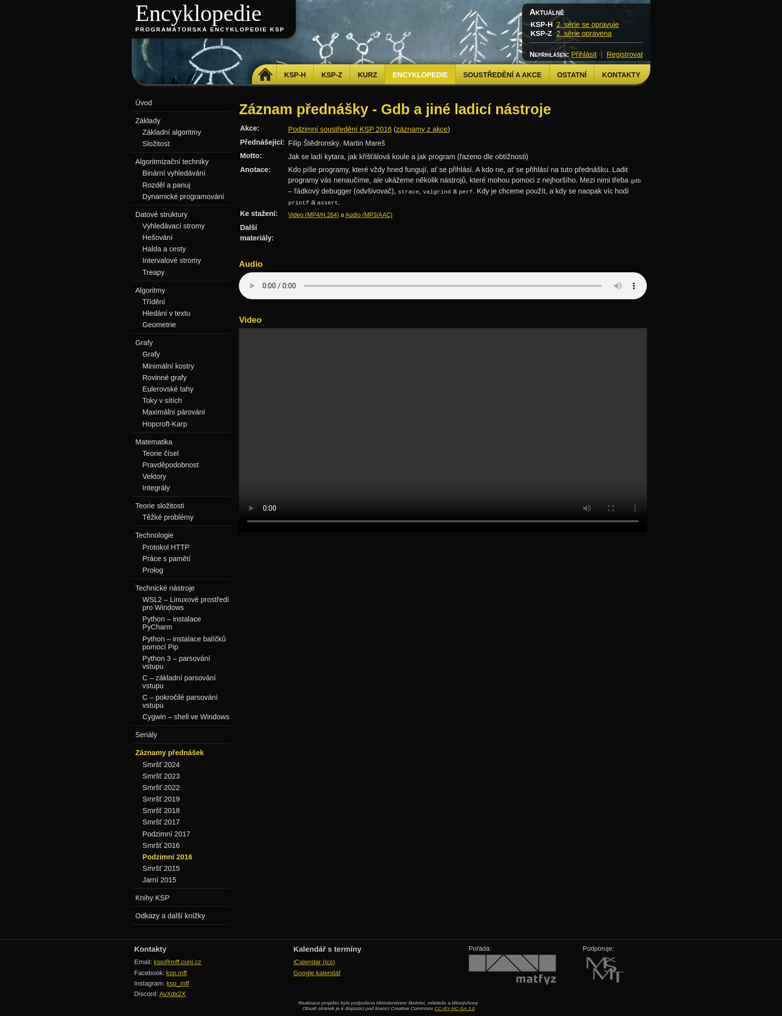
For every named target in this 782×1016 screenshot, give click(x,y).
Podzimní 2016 (168, 857)
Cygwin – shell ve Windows (186, 717)
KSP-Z (331, 75)
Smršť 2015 (161, 868)
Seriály (146, 735)
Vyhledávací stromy (174, 226)
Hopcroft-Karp (165, 424)
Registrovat (624, 54)
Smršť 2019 (161, 799)
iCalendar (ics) (314, 962)
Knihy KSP (152, 898)
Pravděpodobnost (171, 465)
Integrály (156, 488)
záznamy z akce (421, 129)
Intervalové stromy (172, 260)
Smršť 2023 (161, 776)
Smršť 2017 (161, 822)
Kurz (367, 75)
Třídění (154, 302)
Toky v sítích (162, 401)
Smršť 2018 (161, 810)
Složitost (156, 144)
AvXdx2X (172, 994)
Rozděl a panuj (167, 185)
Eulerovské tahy (168, 389)
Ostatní (571, 75)
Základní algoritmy (172, 132)
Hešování (158, 237)
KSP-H (295, 75)
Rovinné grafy (165, 378)
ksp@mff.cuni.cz (177, 962)
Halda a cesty (164, 249)
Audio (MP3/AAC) (368, 214)
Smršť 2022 (161, 788)
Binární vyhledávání (174, 173)
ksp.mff (176, 973)
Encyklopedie (198, 13)
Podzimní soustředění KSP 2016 (340, 129)
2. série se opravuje (587, 24)
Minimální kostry (169, 366)
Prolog (153, 570)
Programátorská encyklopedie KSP (210, 29)
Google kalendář (317, 973)
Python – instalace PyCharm (172, 623)
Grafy (151, 354)
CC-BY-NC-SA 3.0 (454, 1008)
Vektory (155, 476)
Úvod (143, 103)
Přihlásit (583, 54)
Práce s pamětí (167, 559)
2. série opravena (583, 33)
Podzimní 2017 (167, 834)
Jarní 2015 (160, 880)
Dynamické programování (183, 197)
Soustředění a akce (502, 75)
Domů (265, 75)
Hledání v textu (167, 313)
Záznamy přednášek (169, 753)
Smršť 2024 (161, 765)
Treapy (154, 272)
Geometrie (159, 325)
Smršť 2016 (161, 845)
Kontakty (621, 75)
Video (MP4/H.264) (313, 214)
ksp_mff (178, 983)
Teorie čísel (161, 453)
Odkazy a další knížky (170, 916)
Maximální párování (174, 412)
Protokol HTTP (166, 547)
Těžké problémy (168, 517)
